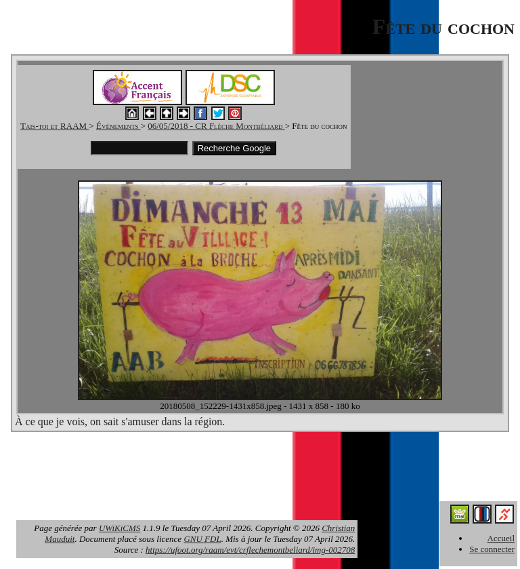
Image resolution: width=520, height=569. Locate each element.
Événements (118, 126)
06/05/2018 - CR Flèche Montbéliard (216, 126)
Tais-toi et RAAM (54, 126)
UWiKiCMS (119, 528)
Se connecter (492, 549)
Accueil (501, 538)
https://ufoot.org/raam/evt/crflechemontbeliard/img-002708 (250, 550)
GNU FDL (202, 539)
